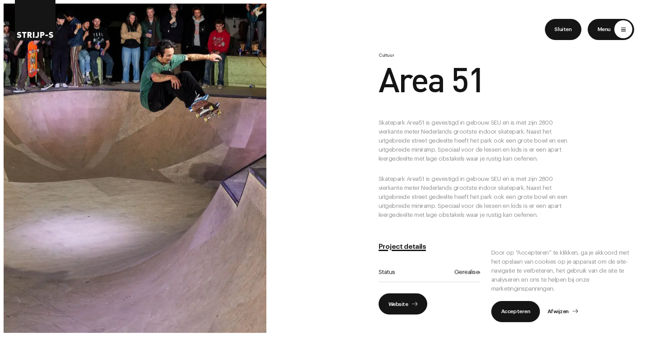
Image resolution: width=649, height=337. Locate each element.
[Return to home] (35, 20)
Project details (402, 246)
